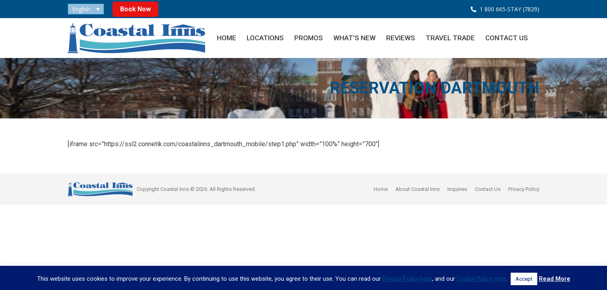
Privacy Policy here (407, 278)
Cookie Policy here (481, 278)
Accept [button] (524, 279)
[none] (86, 9)
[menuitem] (86, 9)
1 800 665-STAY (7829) (509, 9)
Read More (554, 278)
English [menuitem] (81, 9)
